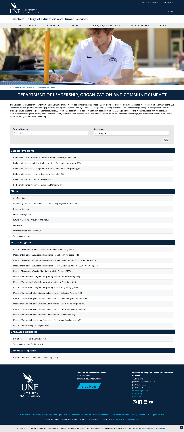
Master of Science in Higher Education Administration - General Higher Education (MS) (50, 298)
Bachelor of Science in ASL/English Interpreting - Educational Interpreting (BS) (46, 168)
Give (162, 25)
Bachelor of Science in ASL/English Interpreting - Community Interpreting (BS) (47, 163)
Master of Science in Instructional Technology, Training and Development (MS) (47, 320)
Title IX (150, 414)
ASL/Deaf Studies (20, 198)
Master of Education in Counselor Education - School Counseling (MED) (43, 249)
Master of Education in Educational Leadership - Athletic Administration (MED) (46, 255)
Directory (36, 414)
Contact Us (137, 393)
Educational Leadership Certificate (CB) (29, 339)
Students (73, 25)
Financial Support (138, 25)
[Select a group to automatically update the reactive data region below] (131, 133)
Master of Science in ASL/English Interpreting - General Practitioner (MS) (44, 282)
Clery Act (141, 414)
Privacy (135, 428)
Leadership (18, 225)
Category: (99, 129)
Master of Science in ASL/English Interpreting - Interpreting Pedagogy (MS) (45, 287)
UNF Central (25, 414)
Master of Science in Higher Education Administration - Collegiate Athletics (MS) (47, 293)
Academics (52, 25)
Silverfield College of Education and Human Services (49, 19)
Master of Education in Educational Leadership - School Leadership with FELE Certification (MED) (54, 260)
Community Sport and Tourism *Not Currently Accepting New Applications (45, 203)
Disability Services (21, 209)
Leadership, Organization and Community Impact (36, 87)
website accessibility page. (127, 419)
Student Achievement (102, 414)
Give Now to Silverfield (150, 2)
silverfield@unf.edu (140, 390)
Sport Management (21, 236)
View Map (136, 396)
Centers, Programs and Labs (104, 25)
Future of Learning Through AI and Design (31, 220)
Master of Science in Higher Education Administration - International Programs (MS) (49, 304)
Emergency (46, 414)
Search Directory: (21, 129)
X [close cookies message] (181, 427)
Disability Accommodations (124, 414)
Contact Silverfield (167, 2)
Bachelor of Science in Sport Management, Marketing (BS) (38, 185)
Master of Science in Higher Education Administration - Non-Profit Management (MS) (49, 309)
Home (12, 87)
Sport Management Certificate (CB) (28, 344)
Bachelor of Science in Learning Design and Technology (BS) (39, 174)
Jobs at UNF (159, 414)
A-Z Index (171, 12)
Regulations (65, 414)
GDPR (144, 428)
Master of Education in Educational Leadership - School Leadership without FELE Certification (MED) (55, 266)
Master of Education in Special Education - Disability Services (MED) (42, 271)
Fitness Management (22, 214)
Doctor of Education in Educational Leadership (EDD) (35, 357)
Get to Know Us (26, 25)
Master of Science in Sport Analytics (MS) (31, 325)
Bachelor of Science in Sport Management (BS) (33, 179)
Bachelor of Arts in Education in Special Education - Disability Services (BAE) (45, 158)
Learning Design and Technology (27, 231)
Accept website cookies (155, 428)
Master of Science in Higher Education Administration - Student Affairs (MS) (45, 314)
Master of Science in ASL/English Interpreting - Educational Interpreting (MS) (46, 276)
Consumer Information (81, 414)
